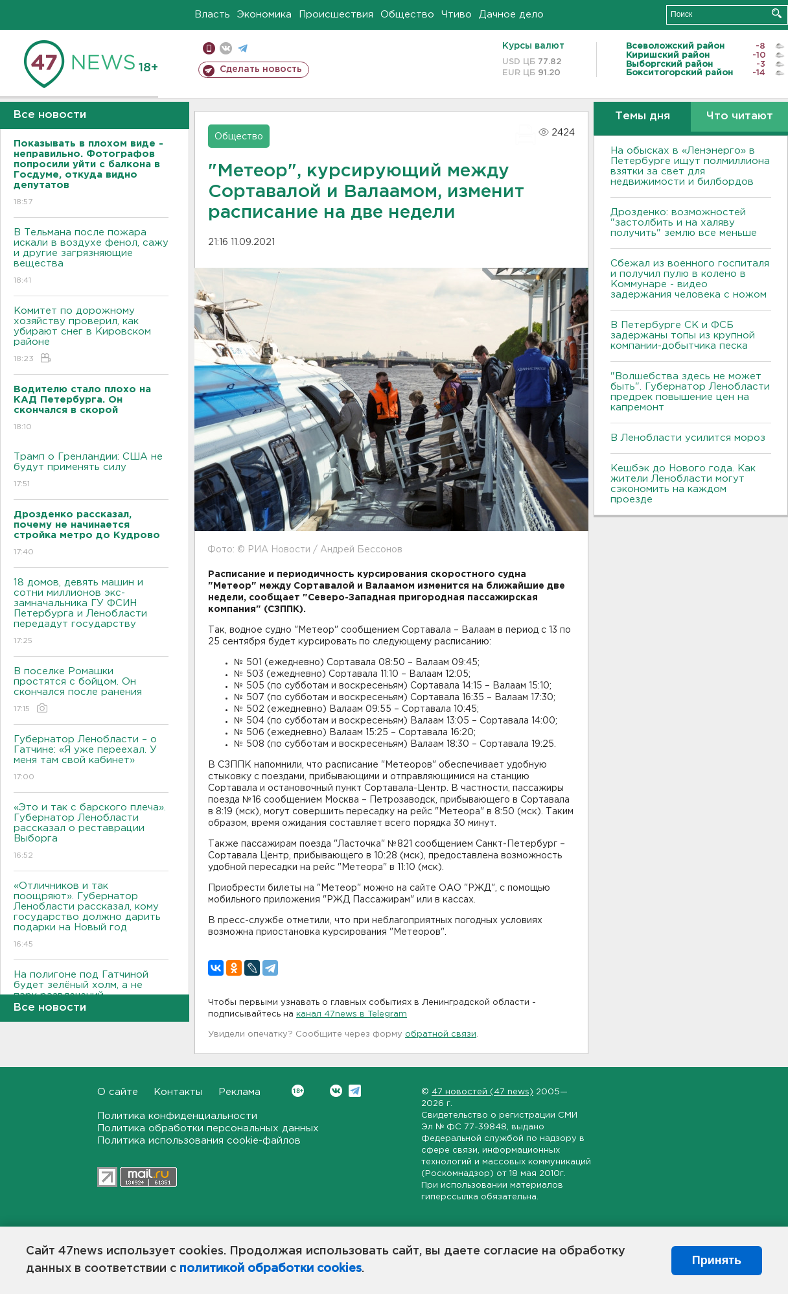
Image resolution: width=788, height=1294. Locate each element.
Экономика (264, 14)
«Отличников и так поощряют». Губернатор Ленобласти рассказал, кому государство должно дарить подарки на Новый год (91, 916)
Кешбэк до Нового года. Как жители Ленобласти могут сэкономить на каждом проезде (683, 484)
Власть (212, 14)
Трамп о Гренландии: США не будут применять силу (91, 471)
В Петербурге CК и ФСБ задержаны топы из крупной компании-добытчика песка (682, 335)
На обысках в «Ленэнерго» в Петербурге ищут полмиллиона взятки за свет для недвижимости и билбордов (690, 166)
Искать (777, 13)
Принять (716, 1260)
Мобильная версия (209, 48)
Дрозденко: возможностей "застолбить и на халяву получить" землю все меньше (683, 222)
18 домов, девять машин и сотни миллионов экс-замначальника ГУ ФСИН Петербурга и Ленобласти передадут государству (91, 612)
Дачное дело (511, 14)
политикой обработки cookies (271, 1269)
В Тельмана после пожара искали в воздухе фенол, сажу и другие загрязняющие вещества (91, 257)
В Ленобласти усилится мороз (687, 438)
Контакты (178, 1092)
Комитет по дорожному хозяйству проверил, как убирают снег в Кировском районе (91, 335)
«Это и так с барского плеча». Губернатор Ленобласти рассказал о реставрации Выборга (91, 832)
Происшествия (336, 14)
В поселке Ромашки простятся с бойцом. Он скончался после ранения (91, 690)
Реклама (239, 1092)
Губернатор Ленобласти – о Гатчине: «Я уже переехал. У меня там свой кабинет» (91, 758)
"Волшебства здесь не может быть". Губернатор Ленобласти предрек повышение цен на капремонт (690, 392)
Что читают (739, 116)
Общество (407, 14)
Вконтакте (298, 1091)
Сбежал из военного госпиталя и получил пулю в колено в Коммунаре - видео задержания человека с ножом (689, 279)
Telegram (355, 1091)
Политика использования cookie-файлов (199, 1140)
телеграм (243, 48)
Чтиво (456, 14)
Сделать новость (261, 69)
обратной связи (440, 1034)
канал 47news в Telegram (351, 1014)
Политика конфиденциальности (177, 1116)
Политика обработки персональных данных (208, 1128)
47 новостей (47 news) (482, 1092)
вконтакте (226, 48)
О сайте (117, 1092)
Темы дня (642, 116)
